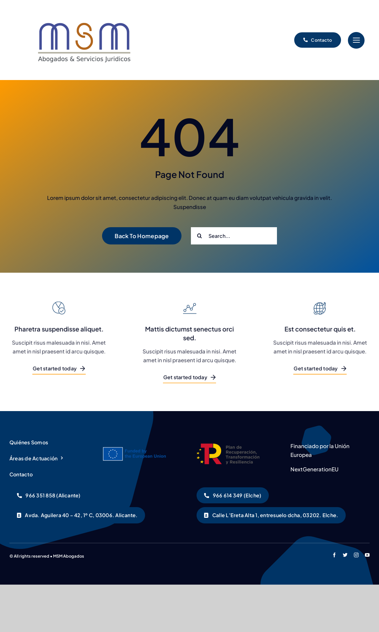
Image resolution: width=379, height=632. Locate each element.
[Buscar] (199, 235)
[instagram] (356, 555)
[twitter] (345, 555)
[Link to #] (356, 40)
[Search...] (234, 235)
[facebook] (334, 555)
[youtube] (367, 555)
